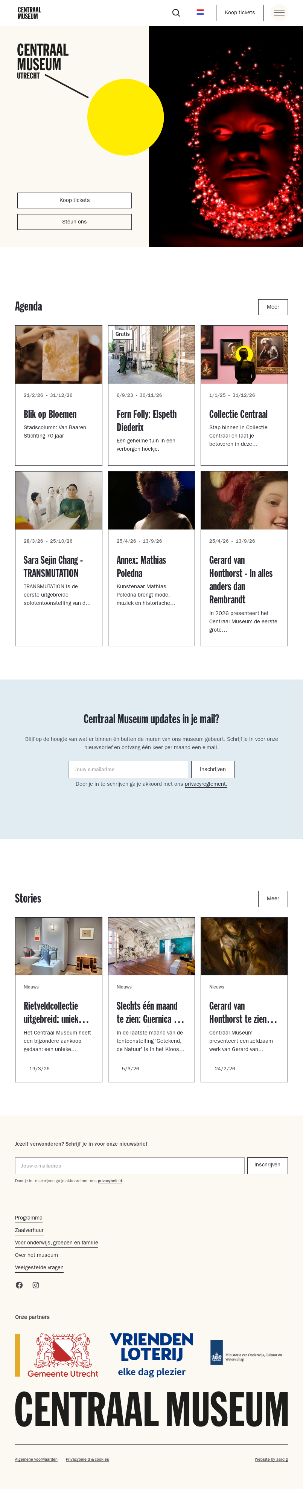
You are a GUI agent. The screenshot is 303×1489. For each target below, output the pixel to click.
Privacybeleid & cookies (87, 1460)
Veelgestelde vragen (39, 1268)
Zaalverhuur (29, 1231)
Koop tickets (240, 13)
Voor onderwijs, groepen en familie (56, 1243)
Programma (29, 1218)
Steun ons (74, 222)
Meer (273, 308)
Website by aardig (271, 1460)
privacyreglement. (206, 785)
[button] (200, 12)
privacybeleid (110, 1181)
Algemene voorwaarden (36, 1460)
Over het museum (36, 1256)
